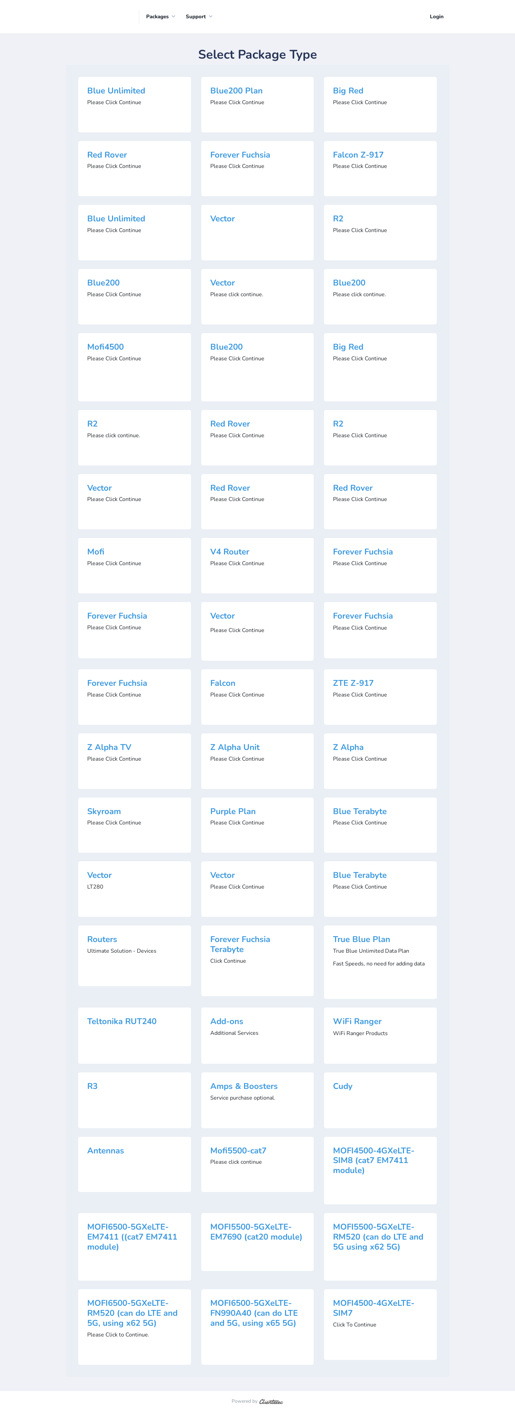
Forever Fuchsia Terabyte (240, 944)
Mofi (95, 552)
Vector (222, 219)
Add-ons (226, 1021)
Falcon (222, 683)
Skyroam (104, 811)
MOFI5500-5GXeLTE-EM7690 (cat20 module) (256, 1232)
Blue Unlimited (116, 91)
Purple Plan (233, 811)
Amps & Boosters (244, 1086)
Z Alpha (348, 747)
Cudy (343, 1086)
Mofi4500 (105, 347)
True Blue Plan (361, 939)
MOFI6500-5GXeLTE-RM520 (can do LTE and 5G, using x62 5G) (132, 1313)
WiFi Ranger (357, 1021)
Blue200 (103, 283)
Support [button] (196, 16)
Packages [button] (157, 16)
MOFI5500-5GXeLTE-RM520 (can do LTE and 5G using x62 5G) (378, 1237)
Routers (102, 939)
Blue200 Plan (236, 91)
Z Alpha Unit (235, 747)
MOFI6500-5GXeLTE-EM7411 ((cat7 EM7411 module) (132, 1237)
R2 (338, 219)
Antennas (105, 1150)
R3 (92, 1086)
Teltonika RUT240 (121, 1021)
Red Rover (107, 155)
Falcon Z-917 (358, 155)
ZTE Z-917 (353, 683)
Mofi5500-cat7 (238, 1150)
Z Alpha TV (109, 747)
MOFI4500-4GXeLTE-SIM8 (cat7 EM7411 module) (373, 1160)
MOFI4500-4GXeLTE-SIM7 (373, 1308)
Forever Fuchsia (240, 155)
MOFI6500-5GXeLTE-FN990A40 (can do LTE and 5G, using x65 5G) (254, 1313)
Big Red (348, 91)
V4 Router (229, 552)
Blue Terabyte (360, 811)
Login (437, 16)
